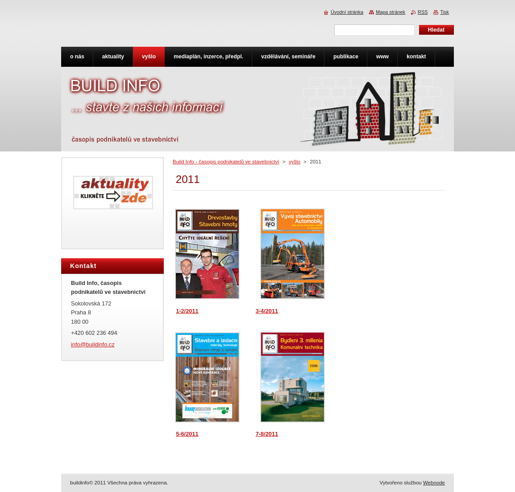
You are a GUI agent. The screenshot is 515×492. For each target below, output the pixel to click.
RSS (423, 12)
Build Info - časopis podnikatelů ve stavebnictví (226, 161)
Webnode (434, 482)
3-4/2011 (267, 311)
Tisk (444, 12)
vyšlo (294, 161)
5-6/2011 (187, 434)
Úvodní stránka (347, 12)
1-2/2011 (187, 311)
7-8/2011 (267, 434)
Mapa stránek (390, 12)
